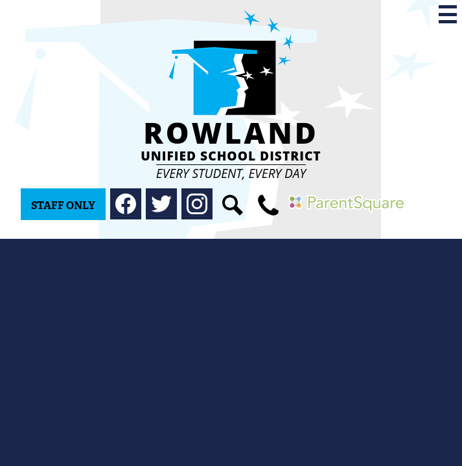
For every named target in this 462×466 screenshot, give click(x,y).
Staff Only (63, 205)
